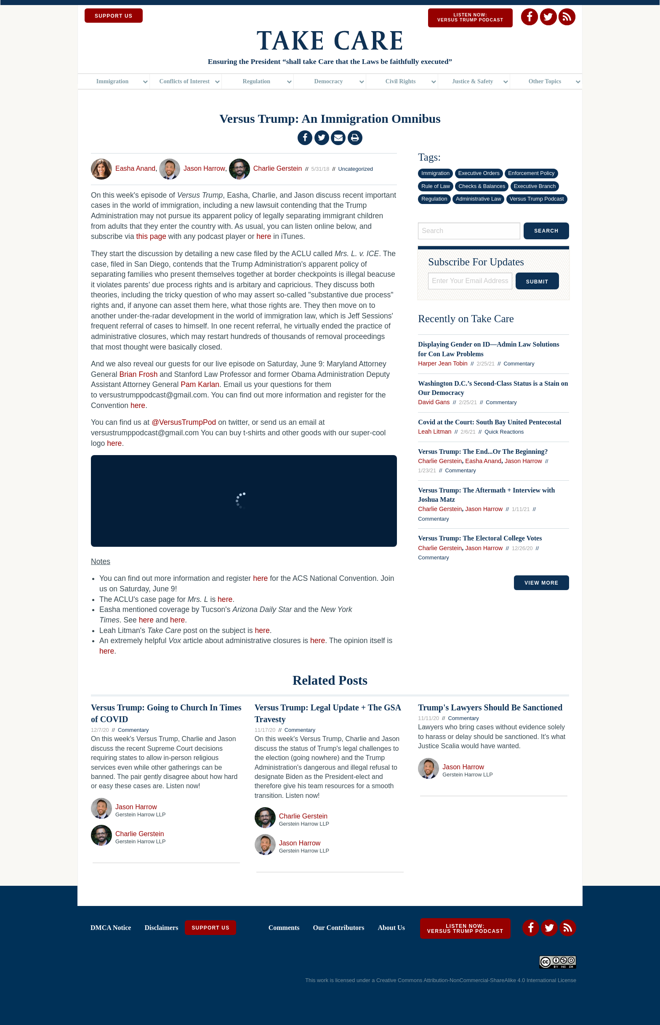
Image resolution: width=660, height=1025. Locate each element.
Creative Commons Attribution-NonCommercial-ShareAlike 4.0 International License (476, 980)
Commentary (519, 363)
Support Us (210, 927)
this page (151, 236)
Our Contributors (338, 927)
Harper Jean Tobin (442, 363)
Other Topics (545, 82)
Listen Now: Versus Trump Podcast (470, 17)
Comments (284, 927)
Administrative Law (478, 199)
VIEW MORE (541, 583)
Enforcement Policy (531, 173)
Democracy (328, 82)
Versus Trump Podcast (537, 199)
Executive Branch (535, 186)
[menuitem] (114, 82)
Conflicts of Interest (185, 82)
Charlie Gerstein (277, 168)
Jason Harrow (204, 168)
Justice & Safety (472, 82)
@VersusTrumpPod (184, 422)
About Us (391, 927)
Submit (537, 282)
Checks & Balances (481, 186)
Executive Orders (479, 173)
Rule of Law (435, 186)
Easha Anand (135, 168)
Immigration (112, 82)
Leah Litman (434, 431)
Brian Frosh (138, 374)
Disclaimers (161, 927)
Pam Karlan (200, 384)
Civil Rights (401, 82)
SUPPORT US (114, 16)
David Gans (434, 402)
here (263, 236)
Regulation (257, 82)
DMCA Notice (110, 927)
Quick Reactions (504, 432)
